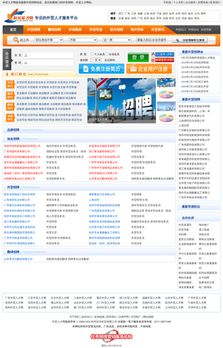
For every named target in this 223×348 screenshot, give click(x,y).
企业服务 (190, 2)
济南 (184, 18)
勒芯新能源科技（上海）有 (194, 111)
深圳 (133, 18)
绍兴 (184, 13)
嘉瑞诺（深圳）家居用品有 (104, 243)
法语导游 (22, 119)
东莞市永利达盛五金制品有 (19, 227)
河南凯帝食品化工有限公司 (19, 178)
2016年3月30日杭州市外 (195, 72)
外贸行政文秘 (58, 87)
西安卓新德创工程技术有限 (19, 194)
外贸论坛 (193, 29)
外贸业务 (51, 173)
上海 (146, 13)
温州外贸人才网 (14, 307)
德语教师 (44, 104)
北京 (178, 18)
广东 (127, 13)
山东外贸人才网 (174, 297)
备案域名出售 (207, 282)
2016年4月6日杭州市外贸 (195, 67)
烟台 (190, 18)
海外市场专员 (54, 146)
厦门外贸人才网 (83, 307)
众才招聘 (204, 277)
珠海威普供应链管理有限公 (194, 159)
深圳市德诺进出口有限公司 (19, 216)
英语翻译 (22, 93)
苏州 (159, 18)
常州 (171, 18)
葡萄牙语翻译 (57, 98)
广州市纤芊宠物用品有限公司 (106, 167)
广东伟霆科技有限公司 (17, 151)
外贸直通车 (185, 224)
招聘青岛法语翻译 (163, 178)
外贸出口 (181, 29)
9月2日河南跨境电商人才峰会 (198, 57)
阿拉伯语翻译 (24, 98)
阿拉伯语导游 (46, 119)
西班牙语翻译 (41, 98)
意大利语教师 (63, 108)
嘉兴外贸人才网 (37, 307)
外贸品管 (22, 87)
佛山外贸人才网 (60, 302)
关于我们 (74, 316)
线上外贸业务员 (55, 216)
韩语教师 (77, 104)
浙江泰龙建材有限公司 (102, 151)
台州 (178, 13)
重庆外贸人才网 (105, 297)
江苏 (133, 13)
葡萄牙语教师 (46, 108)
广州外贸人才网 (197, 297)
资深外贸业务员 (74, 156)
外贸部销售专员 (55, 178)
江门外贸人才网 (105, 302)
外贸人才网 (58, 321)
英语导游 (22, 115)
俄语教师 (66, 104)
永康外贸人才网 (151, 307)
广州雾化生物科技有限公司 (19, 205)
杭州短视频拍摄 (188, 272)
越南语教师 (31, 108)
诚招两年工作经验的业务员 (62, 205)
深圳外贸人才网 (14, 302)
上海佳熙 (94, 199)
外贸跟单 (52, 82)
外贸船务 (33, 87)
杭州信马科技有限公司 (104, 321)
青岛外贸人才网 (128, 307)
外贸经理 (22, 82)
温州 (165, 13)
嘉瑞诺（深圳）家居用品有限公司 (23, 173)
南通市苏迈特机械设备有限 (104, 221)
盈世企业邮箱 (186, 239)
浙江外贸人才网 (128, 297)
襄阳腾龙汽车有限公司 (102, 194)
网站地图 (148, 316)
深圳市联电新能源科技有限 (104, 205)
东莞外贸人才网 (37, 302)
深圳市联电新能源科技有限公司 (22, 146)
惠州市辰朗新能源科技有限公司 (22, 167)
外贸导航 (206, 29)
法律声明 (123, 316)
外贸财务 (44, 87)
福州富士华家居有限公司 (193, 149)
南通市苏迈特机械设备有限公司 (22, 156)
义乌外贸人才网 (174, 307)
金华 (171, 13)
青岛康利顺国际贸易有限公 (19, 232)
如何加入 (87, 316)
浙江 (121, 13)
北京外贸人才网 (60, 297)
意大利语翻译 (69, 93)
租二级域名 (205, 287)
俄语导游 (33, 119)
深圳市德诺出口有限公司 (103, 173)
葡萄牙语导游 (46, 115)
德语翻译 (44, 93)
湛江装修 (204, 229)
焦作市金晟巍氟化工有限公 (104, 232)
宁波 (159, 13)
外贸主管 (51, 232)
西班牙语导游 (63, 119)
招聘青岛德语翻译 (141, 178)
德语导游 (76, 115)
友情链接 (99, 316)
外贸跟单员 (148, 162)
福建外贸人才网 (151, 297)
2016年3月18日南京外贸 (195, 86)
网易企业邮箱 (207, 239)
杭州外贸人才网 (174, 302)
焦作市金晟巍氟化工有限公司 (21, 162)
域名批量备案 (186, 287)
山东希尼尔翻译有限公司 (103, 178)
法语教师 (55, 104)
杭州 (152, 13)
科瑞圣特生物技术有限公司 (104, 146)
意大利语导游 (63, 115)
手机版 (167, 2)
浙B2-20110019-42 (111, 345)
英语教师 (22, 104)
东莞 (146, 18)
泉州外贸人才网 (105, 307)
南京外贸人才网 (128, 302)
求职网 (182, 234)
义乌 (196, 13)
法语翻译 (55, 93)
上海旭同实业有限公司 (17, 199)
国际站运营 (52, 151)
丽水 (127, 18)
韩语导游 (76, 119)
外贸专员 (51, 162)
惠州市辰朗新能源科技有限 (104, 237)
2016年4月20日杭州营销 (195, 62)
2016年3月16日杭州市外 (195, 91)
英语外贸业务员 (37, 82)
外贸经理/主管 (139, 199)
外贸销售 (136, 194)
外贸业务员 (69, 146)
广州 (140, 18)
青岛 (196, 18)
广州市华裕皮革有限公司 (103, 162)
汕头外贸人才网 (83, 302)
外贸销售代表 (139, 146)
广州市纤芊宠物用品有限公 (19, 243)
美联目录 (204, 234)
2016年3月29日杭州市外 (195, 76)
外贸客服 (71, 87)
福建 (140, 13)
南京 (152, 18)
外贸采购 (74, 82)
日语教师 (33, 104)
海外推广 (204, 224)
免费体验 (203, 2)
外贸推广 (136, 316)
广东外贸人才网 (14, 297)
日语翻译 (33, 93)
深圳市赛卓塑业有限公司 (103, 216)
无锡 (165, 18)
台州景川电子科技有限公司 (104, 156)
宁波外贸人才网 (197, 302)
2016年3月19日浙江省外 (195, 81)
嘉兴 (190, 13)
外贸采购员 (69, 194)
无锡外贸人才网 (151, 302)
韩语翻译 (71, 98)
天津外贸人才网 (197, 307)
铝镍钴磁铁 (185, 282)
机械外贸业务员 (55, 156)
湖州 (203, 13)
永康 (121, 18)
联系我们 (215, 2)
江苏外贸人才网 (37, 297)
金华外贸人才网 (60, 307)
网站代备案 (185, 277)
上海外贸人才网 (83, 297)
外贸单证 (63, 82)
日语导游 (33, 115)
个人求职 (178, 2)
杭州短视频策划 (208, 272)
